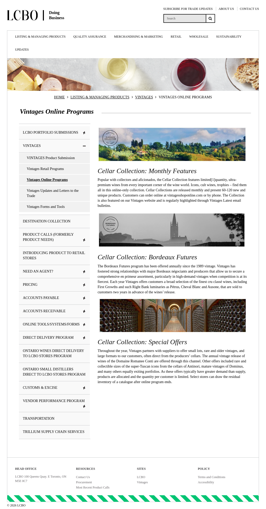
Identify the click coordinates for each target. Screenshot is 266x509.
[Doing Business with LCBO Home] (48, 25)
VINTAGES (144, 97)
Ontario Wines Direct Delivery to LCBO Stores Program (53, 353)
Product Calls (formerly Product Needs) (54, 237)
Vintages (142, 482)
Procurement (84, 482)
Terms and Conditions (211, 477)
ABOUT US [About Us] (226, 9)
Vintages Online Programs (47, 180)
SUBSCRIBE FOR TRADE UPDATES (188, 9)
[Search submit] (210, 18)
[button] (84, 132)
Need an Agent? (54, 271)
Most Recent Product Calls (93, 487)
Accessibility (206, 482)
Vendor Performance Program (54, 403)
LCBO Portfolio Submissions (54, 132)
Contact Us (83, 477)
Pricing (54, 285)
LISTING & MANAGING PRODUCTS (99, 97)
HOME (59, 97)
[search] (184, 18)
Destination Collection (46, 221)
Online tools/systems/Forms (54, 324)
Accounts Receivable (54, 311)
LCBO (141, 477)
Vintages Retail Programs (45, 169)
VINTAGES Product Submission (51, 158)
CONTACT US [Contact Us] (249, 9)
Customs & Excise (54, 388)
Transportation (39, 418)
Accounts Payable (54, 298)
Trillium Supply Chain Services (53, 432)
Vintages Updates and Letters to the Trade (52, 193)
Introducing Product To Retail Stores (54, 255)
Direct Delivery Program (54, 338)
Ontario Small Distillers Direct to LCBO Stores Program (54, 371)
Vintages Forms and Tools (46, 207)
